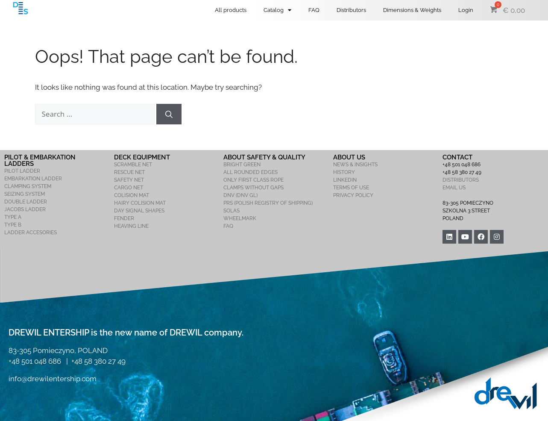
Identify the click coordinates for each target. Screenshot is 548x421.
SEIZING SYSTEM (24, 194)
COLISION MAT (131, 195)
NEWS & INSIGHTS (355, 165)
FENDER (124, 218)
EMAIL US (454, 188)
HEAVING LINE (131, 226)
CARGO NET (128, 188)
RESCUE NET (129, 172)
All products (230, 10)
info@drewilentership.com (53, 378)
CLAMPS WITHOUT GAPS (253, 188)
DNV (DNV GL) (240, 195)
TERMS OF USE (351, 188)
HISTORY (344, 172)
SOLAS (231, 211)
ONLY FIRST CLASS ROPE (253, 180)
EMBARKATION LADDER (33, 179)
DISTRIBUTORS (461, 180)
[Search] (169, 114)
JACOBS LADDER (25, 209)
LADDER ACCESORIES (30, 233)
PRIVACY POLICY (353, 195)
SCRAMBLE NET (133, 165)
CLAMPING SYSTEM (27, 186)
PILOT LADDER (22, 171)
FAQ (313, 10)
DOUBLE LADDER (25, 202)
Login (465, 10)
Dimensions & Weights (412, 10)
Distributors (351, 10)
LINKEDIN (345, 180)
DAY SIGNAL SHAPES (139, 211)
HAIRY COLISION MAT (140, 203)
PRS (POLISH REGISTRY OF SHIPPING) (268, 203)
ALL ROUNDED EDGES (250, 172)
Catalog (277, 10)
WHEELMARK (239, 218)
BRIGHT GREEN (242, 165)
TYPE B (12, 225)
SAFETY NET (129, 180)
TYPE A (12, 217)
